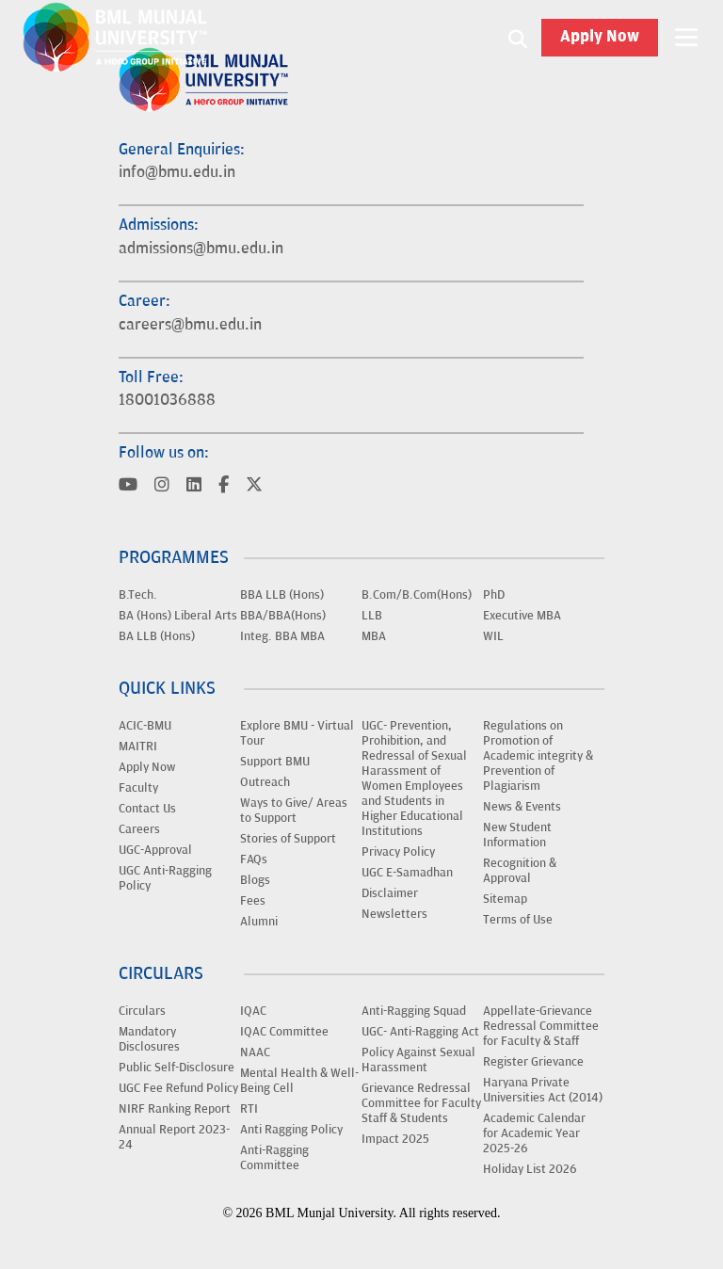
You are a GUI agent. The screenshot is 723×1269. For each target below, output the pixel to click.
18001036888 (167, 400)
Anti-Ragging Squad (414, 1011)
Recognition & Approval (519, 871)
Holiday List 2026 (530, 1169)
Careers (139, 829)
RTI (249, 1108)
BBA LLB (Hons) (282, 594)
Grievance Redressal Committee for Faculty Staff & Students (421, 1103)
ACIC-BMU (145, 725)
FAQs (253, 859)
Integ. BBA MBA (282, 636)
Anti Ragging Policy (291, 1129)
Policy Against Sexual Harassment (418, 1060)
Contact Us (147, 808)
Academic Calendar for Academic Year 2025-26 (534, 1133)
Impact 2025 (395, 1139)
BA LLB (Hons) (157, 636)
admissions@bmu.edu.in (201, 248)
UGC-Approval (155, 850)
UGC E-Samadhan (407, 872)
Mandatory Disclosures (149, 1039)
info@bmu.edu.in (177, 172)
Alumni (259, 921)
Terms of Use (518, 919)
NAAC (255, 1052)
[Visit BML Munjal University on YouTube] (128, 486)
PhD (494, 594)
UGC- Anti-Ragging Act (420, 1031)
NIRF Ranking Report (175, 1108)
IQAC (253, 1011)
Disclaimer (390, 893)
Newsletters (394, 914)
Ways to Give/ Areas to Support (293, 810)
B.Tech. (138, 594)
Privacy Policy (398, 851)
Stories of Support (288, 838)
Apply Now (599, 37)
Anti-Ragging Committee (274, 1158)
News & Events (522, 806)
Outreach (265, 782)
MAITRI (138, 746)
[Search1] (517, 37)
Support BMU (275, 761)
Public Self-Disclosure (176, 1067)
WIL (493, 636)
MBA (374, 636)
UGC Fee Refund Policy (178, 1088)
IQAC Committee (284, 1031)
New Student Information (517, 835)
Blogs (255, 880)
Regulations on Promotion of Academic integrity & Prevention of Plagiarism (538, 756)
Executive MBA (522, 615)
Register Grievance (533, 1061)
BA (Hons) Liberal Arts (178, 615)
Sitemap (505, 899)
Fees (252, 900)
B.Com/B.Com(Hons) (417, 594)
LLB (372, 615)
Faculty (138, 787)
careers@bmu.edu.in (190, 324)
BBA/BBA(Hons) (283, 615)
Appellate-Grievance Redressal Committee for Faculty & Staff (541, 1026)
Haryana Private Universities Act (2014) (542, 1090)
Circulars (142, 1011)
